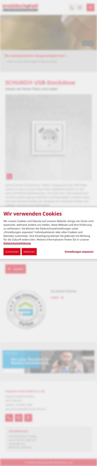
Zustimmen (12, 251)
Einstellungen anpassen (79, 251)
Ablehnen (29, 251)
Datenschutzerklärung (17, 243)
